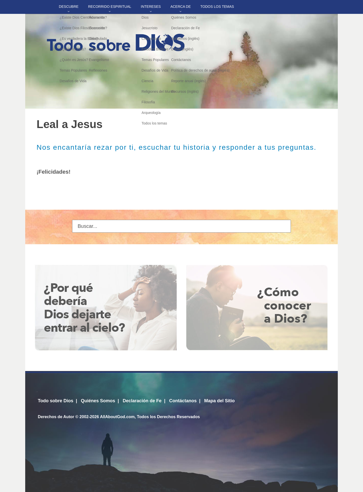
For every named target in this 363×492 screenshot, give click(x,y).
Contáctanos (183, 400)
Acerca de (180, 7)
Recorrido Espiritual (109, 7)
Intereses (151, 7)
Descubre (69, 7)
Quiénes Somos (98, 400)
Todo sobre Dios (55, 400)
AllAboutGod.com (117, 416)
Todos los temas (217, 7)
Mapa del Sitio (219, 400)
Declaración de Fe (142, 400)
